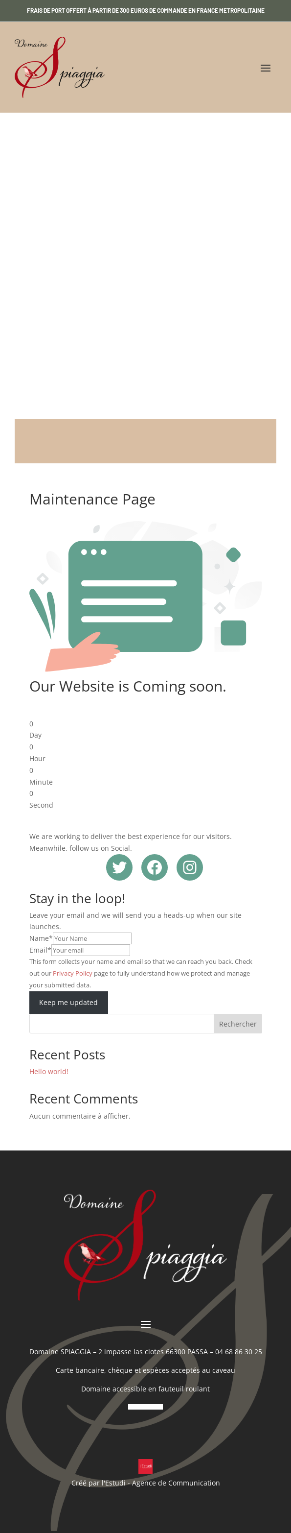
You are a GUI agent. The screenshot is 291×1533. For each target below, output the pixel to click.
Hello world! (48, 1071)
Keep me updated (68, 1002)
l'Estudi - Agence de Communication (161, 1482)
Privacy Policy (72, 973)
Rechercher (238, 1024)
